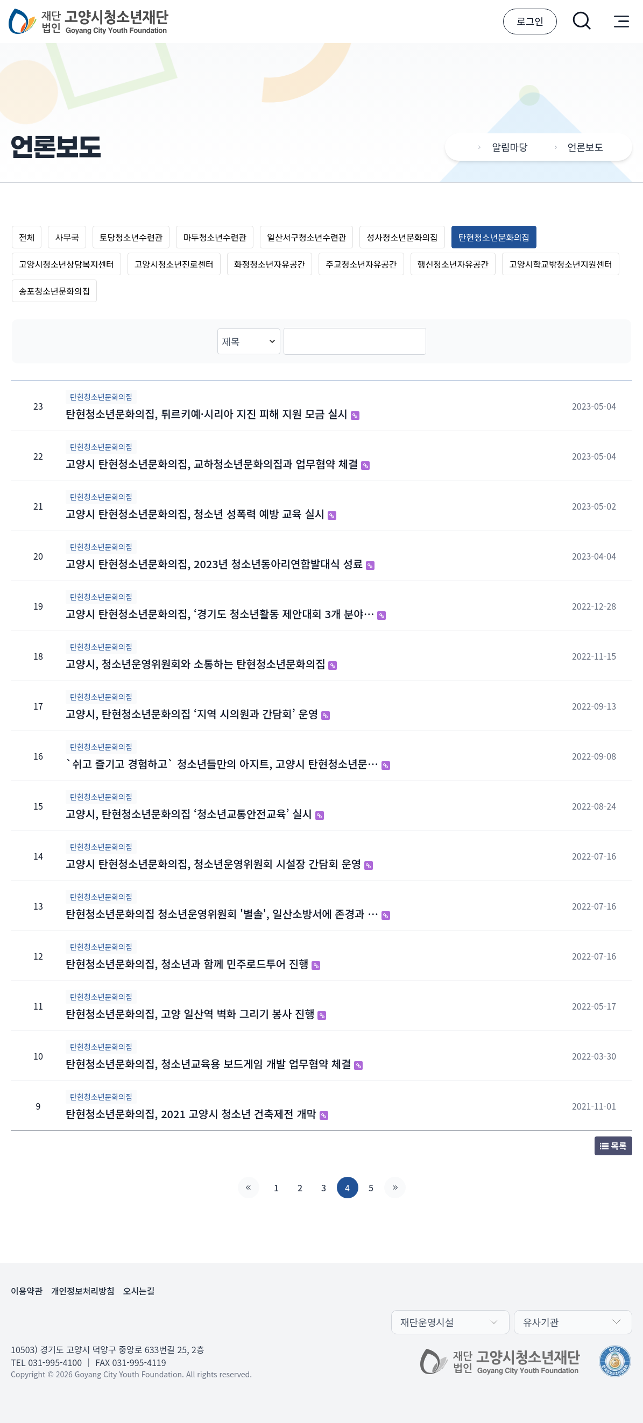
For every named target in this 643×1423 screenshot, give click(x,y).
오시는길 (139, 1290)
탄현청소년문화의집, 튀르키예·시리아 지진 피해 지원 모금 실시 (212, 413)
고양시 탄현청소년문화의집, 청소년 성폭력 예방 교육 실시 (201, 513)
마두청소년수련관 (214, 237)
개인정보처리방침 (83, 1290)
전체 (26, 237)
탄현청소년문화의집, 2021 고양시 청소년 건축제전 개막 (197, 1113)
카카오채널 (21, 1321)
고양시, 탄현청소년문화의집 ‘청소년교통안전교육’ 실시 (195, 813)
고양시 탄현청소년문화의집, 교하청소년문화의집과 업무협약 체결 (218, 463)
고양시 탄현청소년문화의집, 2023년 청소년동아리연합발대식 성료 (220, 563)
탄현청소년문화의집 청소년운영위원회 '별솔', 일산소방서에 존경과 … (228, 913)
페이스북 (47, 1321)
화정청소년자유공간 (269, 264)
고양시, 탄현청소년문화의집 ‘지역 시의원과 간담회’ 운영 (198, 713)
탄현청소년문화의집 (493, 237)
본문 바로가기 (0, 0)
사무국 (67, 237)
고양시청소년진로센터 (174, 264)
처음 (248, 1187)
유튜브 (73, 1321)
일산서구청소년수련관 (306, 237)
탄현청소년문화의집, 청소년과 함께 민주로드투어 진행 (193, 963)
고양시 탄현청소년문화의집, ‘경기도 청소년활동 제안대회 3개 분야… (226, 613)
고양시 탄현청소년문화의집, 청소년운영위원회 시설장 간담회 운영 (219, 863)
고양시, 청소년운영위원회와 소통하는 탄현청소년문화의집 (201, 663)
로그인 (530, 21)
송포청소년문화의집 (54, 290)
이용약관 (27, 1290)
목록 (613, 1145)
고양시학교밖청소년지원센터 (560, 264)
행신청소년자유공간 (453, 264)
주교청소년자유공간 (361, 264)
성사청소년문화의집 (401, 237)
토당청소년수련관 (131, 237)
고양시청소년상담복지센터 (66, 264)
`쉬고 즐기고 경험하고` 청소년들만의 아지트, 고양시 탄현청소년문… (228, 763)
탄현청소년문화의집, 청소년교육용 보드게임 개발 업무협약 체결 (214, 1063)
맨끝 (395, 1187)
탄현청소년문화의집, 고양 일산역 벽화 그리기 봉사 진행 (196, 1013)
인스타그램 (99, 1321)
